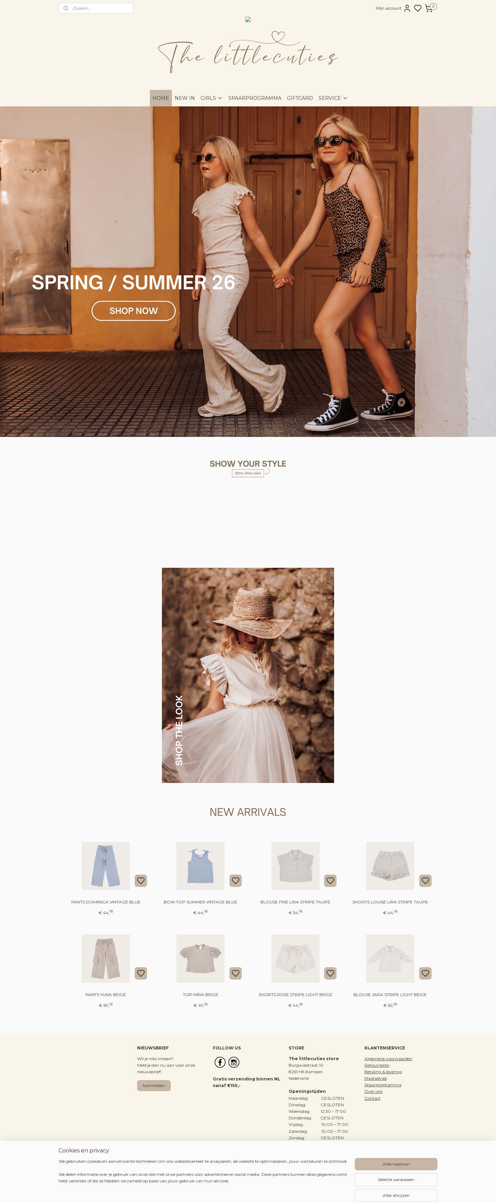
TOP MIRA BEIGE (200, 994)
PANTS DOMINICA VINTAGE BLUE (106, 902)
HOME (161, 98)
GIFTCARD (300, 98)
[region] (203, 1178)
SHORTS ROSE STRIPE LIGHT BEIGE (295, 994)
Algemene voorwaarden (388, 1058)
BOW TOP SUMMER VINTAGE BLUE (200, 902)
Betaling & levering (383, 1071)
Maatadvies (375, 1078)
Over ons (373, 1091)
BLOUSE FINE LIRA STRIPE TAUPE (295, 902)
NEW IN (185, 98)
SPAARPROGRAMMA (254, 98)
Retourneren (377, 1065)
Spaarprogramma (382, 1084)
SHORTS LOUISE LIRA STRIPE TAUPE (390, 902)
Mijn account (393, 8)
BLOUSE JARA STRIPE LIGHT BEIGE (390, 994)
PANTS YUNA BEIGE (105, 994)
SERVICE (333, 98)
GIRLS (211, 98)
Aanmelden (153, 1085)
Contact (372, 1098)
